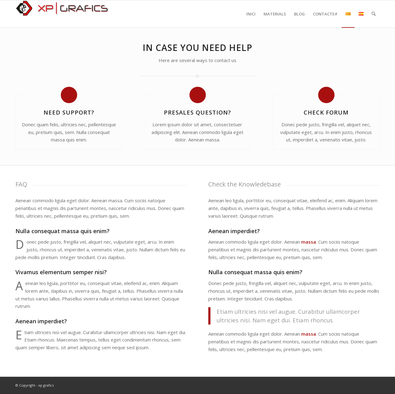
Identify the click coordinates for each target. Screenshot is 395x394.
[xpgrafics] (61, 13)
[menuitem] (251, 13)
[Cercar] (374, 13)
